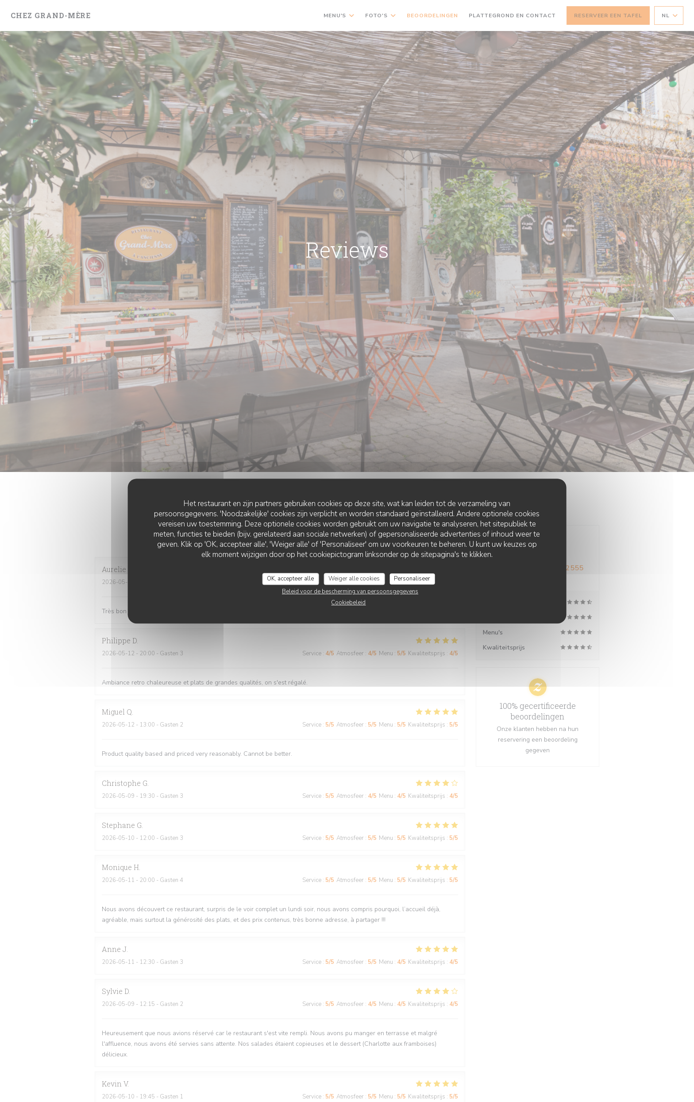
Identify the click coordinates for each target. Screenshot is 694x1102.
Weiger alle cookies (354, 579)
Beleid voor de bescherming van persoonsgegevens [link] (350, 591)
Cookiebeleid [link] (348, 603)
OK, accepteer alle (290, 579)
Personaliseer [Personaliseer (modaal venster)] (412, 579)
